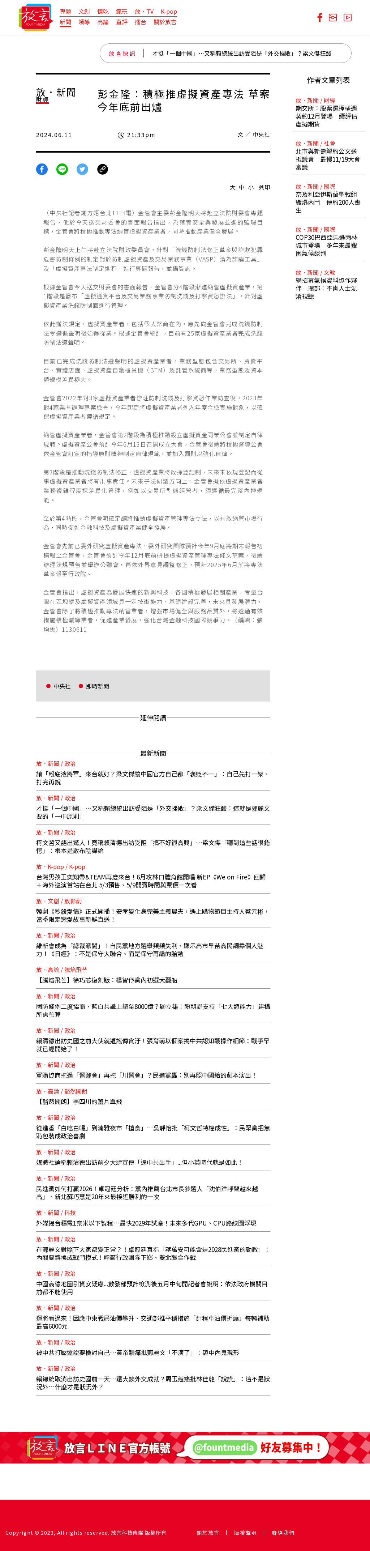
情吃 (103, 11)
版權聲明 (245, 1532)
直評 (122, 21)
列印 (264, 187)
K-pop (169, 11)
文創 (84, 11)
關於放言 (165, 21)
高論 (103, 21)
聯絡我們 (283, 1532)
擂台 (140, 21)
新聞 (65, 21)
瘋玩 (122, 11)
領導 (84, 21)
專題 (65, 11)
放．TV (144, 11)
